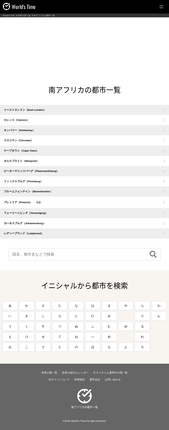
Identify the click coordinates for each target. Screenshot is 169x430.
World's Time (9, 15)
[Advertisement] (84, 46)
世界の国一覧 (24, 15)
